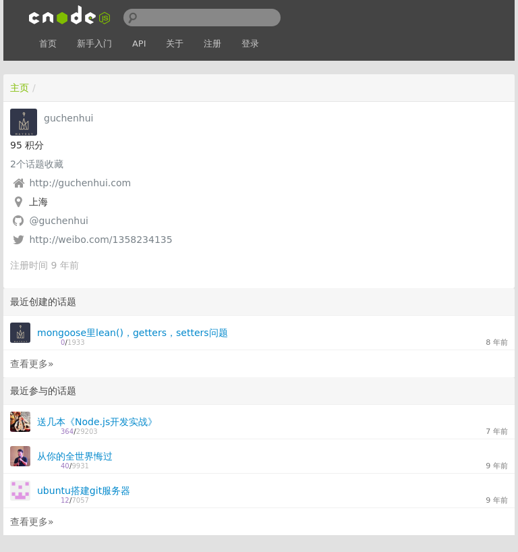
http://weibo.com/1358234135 (100, 239)
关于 (174, 43)
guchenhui (68, 118)
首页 (48, 43)
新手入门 (94, 43)
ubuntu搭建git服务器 (83, 490)
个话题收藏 (36, 164)
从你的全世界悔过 (75, 456)
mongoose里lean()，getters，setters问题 (132, 332)
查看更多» (32, 363)
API (139, 43)
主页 (19, 87)
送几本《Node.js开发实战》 (97, 421)
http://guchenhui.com (80, 182)
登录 (250, 43)
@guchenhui (58, 220)
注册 (212, 43)
